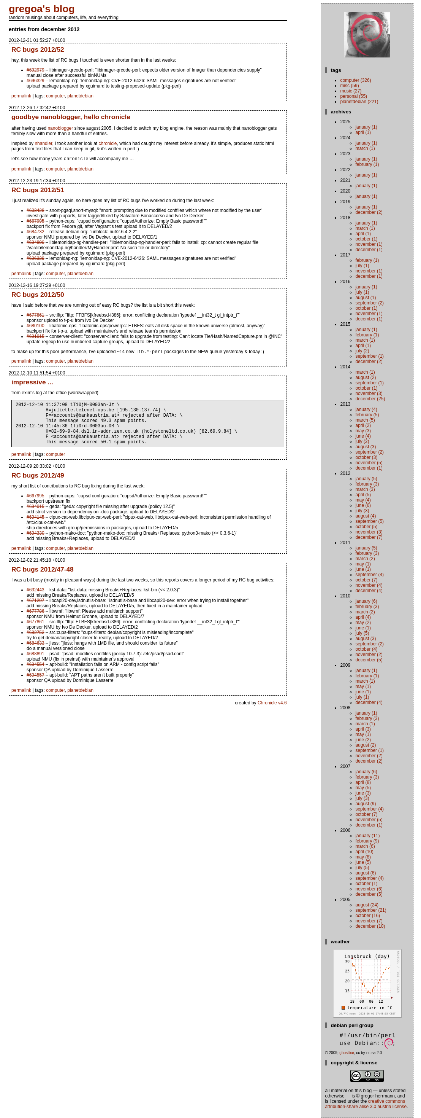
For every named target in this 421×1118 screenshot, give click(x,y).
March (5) (365, 420)
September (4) (369, 574)
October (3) (366, 457)
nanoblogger (60, 128)
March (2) (365, 558)
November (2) (368, 654)
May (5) (363, 787)
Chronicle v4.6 (272, 713)
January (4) (366, 409)
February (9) (367, 841)
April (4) (363, 617)
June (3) (363, 793)
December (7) (368, 537)
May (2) (363, 622)
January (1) (366, 127)
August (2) (365, 377)
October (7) (366, 580)
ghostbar (346, 1053)
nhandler (43, 143)
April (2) (363, 425)
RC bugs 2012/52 (37, 49)
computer (55, 96)
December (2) (368, 212)
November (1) (368, 244)
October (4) (366, 649)
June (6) (363, 505)
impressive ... (32, 383)
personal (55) (353, 96)
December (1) (368, 249)
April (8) (363, 782)
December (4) (368, 590)
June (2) (363, 739)
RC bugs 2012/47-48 (42, 580)
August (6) (365, 873)
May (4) (363, 500)
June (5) (363, 862)
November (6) (368, 889)
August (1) (365, 297)
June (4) (363, 436)
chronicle (108, 143)
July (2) (362, 351)
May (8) (363, 857)
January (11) (367, 835)
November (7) (368, 921)
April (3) (363, 729)
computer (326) (355, 80)
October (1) (366, 239)
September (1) (369, 356)
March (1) (365, 148)
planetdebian (80, 96)
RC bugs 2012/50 (37, 295)
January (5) (366, 478)
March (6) (365, 846)
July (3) (362, 510)
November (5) (368, 462)
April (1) (363, 132)
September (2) (369, 303)
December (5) (368, 660)
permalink (21, 96)
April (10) (364, 851)
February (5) (367, 414)
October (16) (367, 915)
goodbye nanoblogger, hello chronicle (70, 117)
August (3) (365, 446)
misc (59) (349, 85)
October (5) (366, 526)
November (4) (368, 585)
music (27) (350, 91)
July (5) (362, 633)
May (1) (363, 564)
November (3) (368, 393)
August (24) (366, 905)
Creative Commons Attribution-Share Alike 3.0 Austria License (366, 1104)
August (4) (365, 516)
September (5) (369, 521)
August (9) (365, 803)
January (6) (366, 601)
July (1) (362, 265)
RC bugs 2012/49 (37, 486)
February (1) (367, 164)
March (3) (365, 489)
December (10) (370, 926)
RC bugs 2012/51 (37, 190)
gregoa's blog (42, 8)
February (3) (367, 484)
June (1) (363, 569)
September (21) (370, 910)
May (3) (363, 430)
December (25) (370, 398)
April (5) (363, 494)
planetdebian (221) (359, 101)
